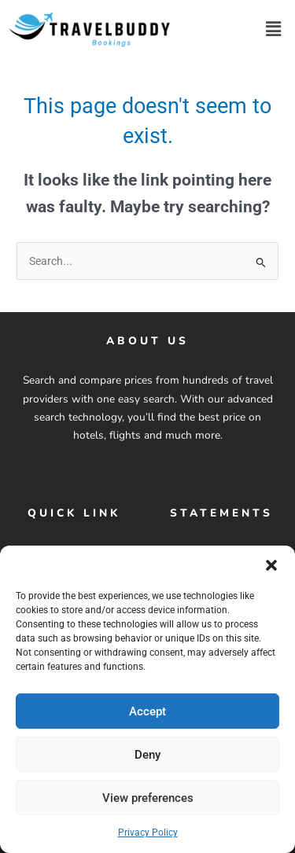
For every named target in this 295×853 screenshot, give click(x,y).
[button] (271, 566)
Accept (147, 711)
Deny (147, 755)
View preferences (148, 798)
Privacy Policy (148, 833)
